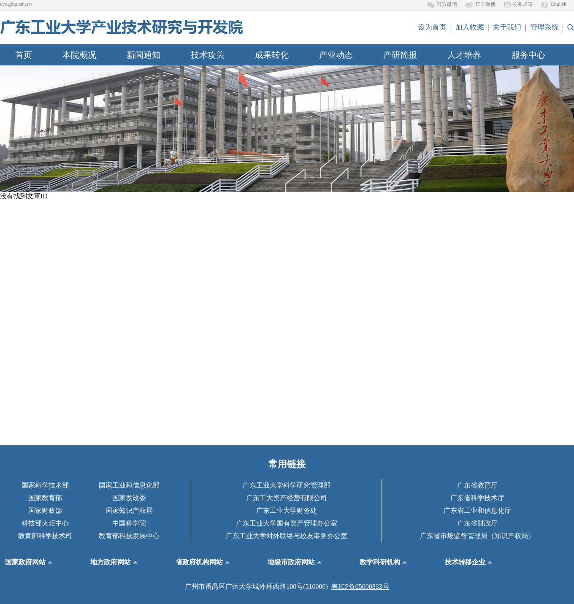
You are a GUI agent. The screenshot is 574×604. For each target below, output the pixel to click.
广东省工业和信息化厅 (477, 510)
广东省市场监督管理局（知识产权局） (477, 535)
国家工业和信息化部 (129, 485)
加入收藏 (469, 27)
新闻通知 (143, 55)
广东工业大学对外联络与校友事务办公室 (286, 535)
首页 (23, 55)
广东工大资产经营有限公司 (286, 497)
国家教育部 (45, 497)
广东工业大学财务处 (286, 510)
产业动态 (336, 55)
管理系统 (544, 27)
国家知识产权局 (129, 510)
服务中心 (528, 55)
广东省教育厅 (477, 485)
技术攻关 (208, 55)
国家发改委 (129, 497)
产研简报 (400, 55)
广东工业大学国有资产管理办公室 (286, 523)
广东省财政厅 (477, 523)
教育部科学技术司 (45, 535)
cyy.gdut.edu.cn (16, 4)
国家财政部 (45, 510)
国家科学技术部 (45, 485)
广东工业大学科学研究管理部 (286, 485)
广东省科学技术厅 (477, 497)
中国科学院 (129, 523)
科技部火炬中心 (45, 523)
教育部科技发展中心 (129, 535)
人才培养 (464, 55)
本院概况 (79, 55)
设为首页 (432, 27)
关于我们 (507, 27)
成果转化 (272, 55)
